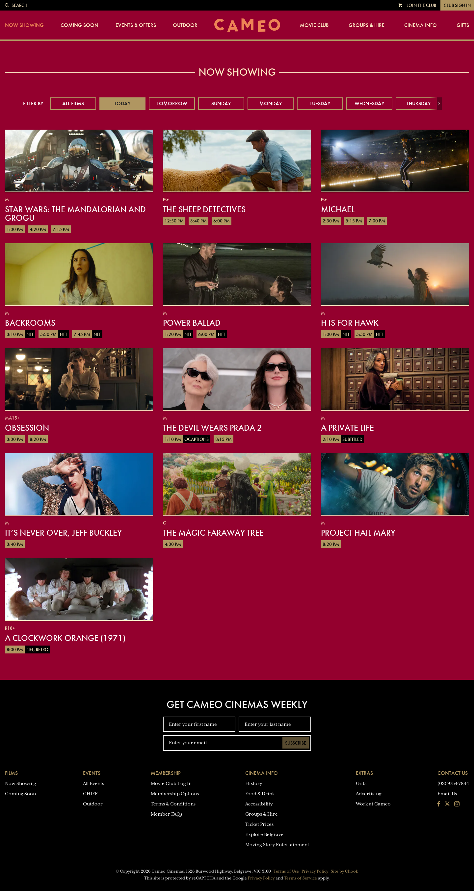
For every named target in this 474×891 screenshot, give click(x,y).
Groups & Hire (366, 25)
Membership (166, 773)
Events (91, 773)
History (253, 783)
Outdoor (185, 25)
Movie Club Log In (171, 783)
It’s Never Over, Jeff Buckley (63, 532)
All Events (93, 783)
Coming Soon (79, 25)
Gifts (463, 25)
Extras (364, 773)
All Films (73, 103)
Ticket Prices (259, 824)
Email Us (447, 793)
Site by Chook (344, 871)
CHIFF (90, 793)
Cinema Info (420, 25)
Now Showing (24, 25)
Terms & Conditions (173, 803)
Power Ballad (192, 322)
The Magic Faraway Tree (213, 532)
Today (122, 103)
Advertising (369, 793)
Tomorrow (172, 103)
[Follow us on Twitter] (447, 804)
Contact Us (452, 773)
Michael (338, 209)
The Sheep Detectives (204, 209)
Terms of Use (286, 871)
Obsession (27, 427)
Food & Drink (260, 793)
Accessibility (259, 803)
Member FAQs (166, 814)
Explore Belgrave (264, 834)
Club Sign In (457, 5)
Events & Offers (136, 25)
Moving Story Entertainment (277, 844)
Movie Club (314, 25)
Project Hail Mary (358, 532)
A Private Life (347, 427)
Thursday (419, 103)
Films (11, 773)
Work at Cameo (373, 803)
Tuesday (320, 103)
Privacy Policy (315, 871)
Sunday (221, 103)
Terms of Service (300, 878)
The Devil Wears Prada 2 (212, 427)
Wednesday (369, 103)
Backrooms (30, 322)
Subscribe (295, 743)
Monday (270, 103)
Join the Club (421, 5)
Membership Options (175, 793)
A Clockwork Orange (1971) (65, 638)
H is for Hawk (350, 322)
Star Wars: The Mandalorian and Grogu (75, 213)
